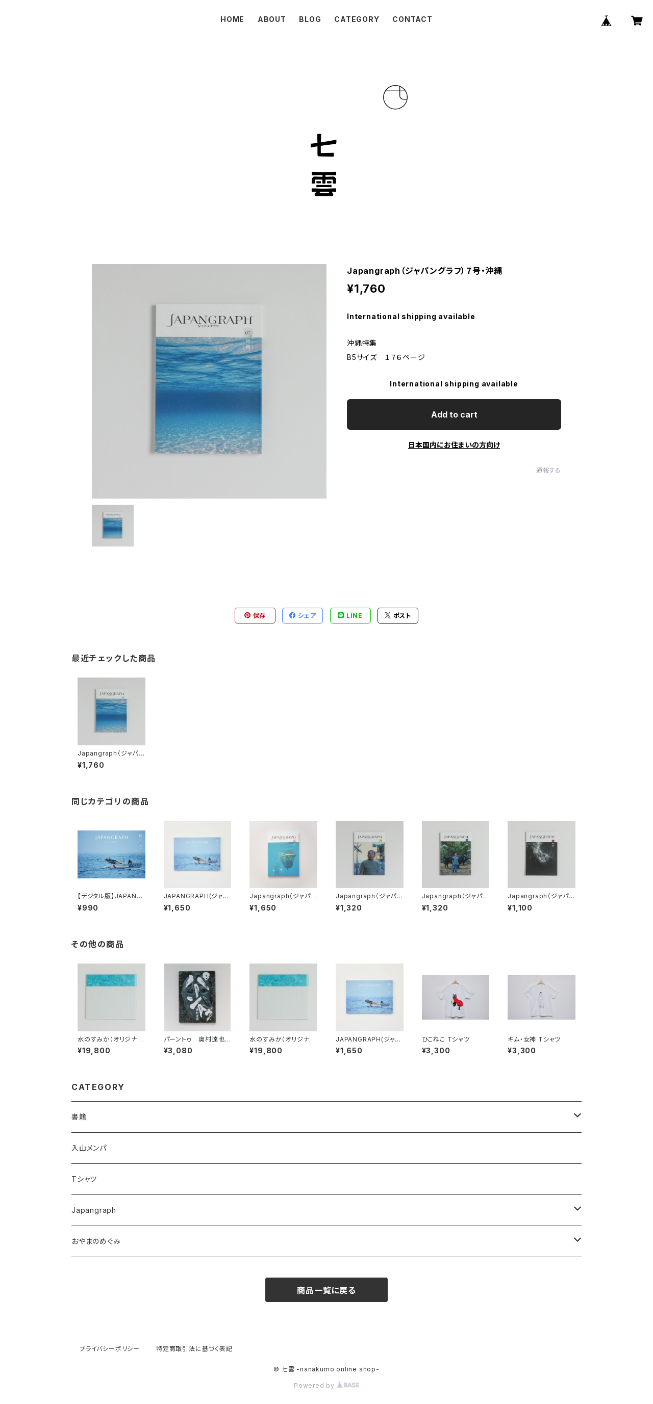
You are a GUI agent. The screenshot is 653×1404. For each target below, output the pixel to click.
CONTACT (412, 19)
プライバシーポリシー (110, 1349)
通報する (548, 470)
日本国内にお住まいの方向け (454, 444)
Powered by (326, 1385)
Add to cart (454, 414)
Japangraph (93, 1210)
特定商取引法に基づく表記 (194, 1349)
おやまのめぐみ (96, 1241)
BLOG (310, 19)
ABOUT (272, 19)
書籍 (79, 1116)
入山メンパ (89, 1147)
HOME (232, 19)
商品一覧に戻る (326, 1290)
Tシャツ (84, 1179)
